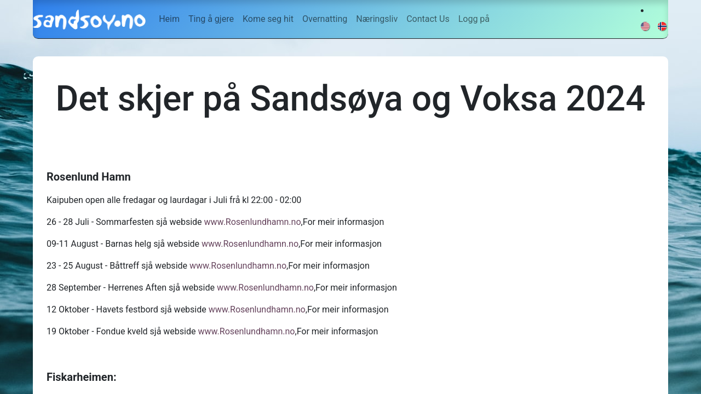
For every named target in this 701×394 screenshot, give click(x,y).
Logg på (474, 19)
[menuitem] (169, 19)
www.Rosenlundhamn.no (252, 222)
